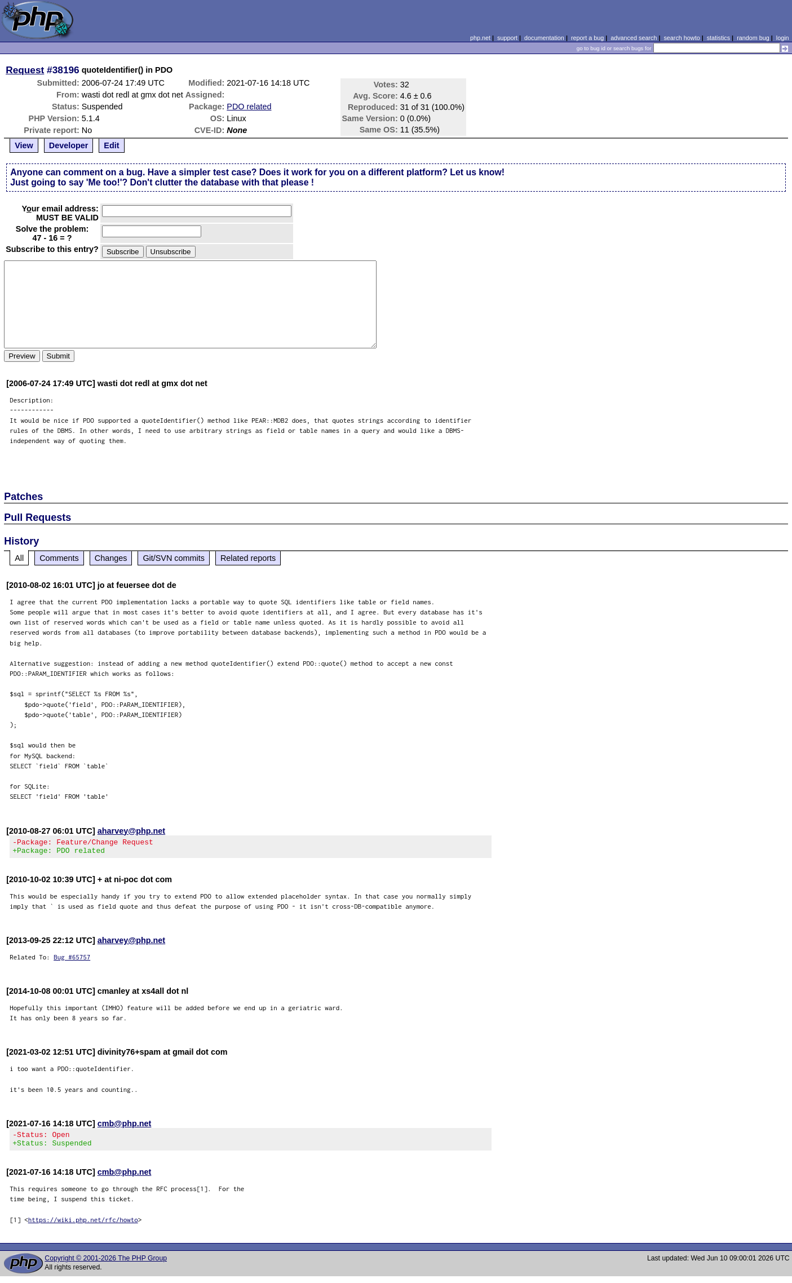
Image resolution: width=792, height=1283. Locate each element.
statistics (718, 37)
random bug (753, 37)
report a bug (587, 37)
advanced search (633, 37)
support (507, 37)
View (24, 145)
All (19, 558)
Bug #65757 (72, 960)
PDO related (249, 106)
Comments (59, 558)
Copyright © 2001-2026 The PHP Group (106, 1265)
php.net (480, 37)
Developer (69, 145)
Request (25, 70)
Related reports (248, 558)
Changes (111, 558)
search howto (681, 37)
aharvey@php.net (131, 830)
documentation (544, 37)
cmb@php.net (125, 1126)
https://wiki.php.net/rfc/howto (83, 1226)
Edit (111, 145)
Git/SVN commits (174, 558)
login (782, 37)
